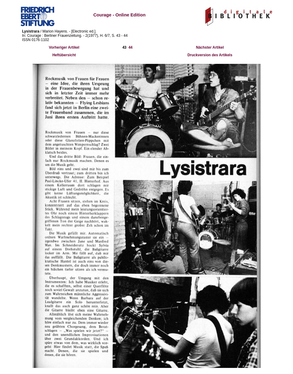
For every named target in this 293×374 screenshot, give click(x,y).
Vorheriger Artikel (64, 47)
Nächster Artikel (210, 47)
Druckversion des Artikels (209, 55)
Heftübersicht (64, 55)
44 (130, 47)
